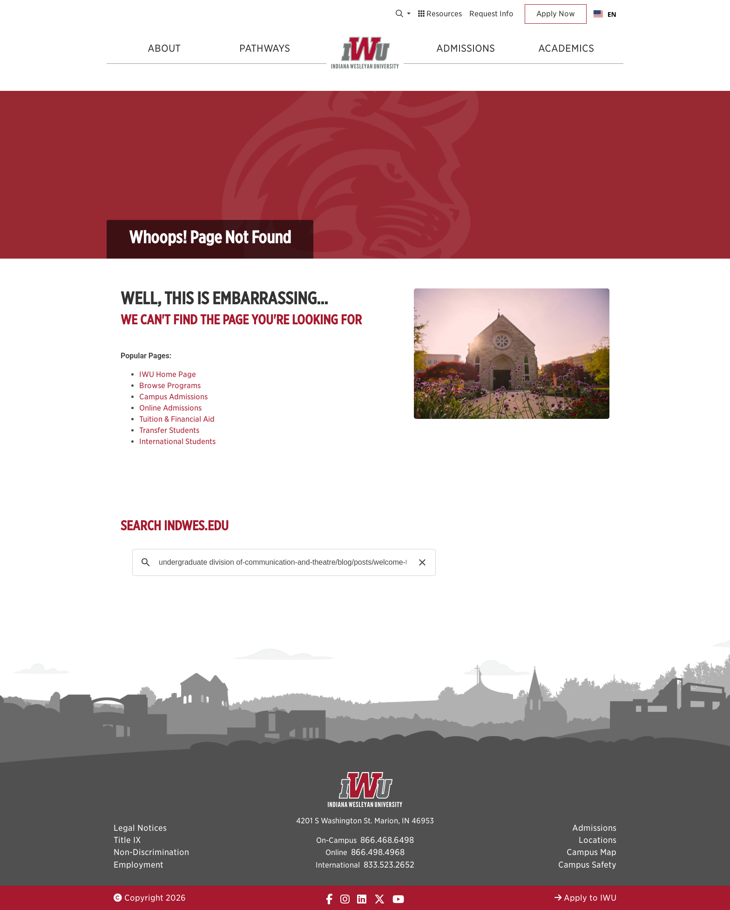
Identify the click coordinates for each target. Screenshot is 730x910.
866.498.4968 (378, 852)
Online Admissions (170, 408)
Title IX (127, 840)
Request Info (491, 13)
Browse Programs (170, 385)
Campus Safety (587, 864)
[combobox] (605, 14)
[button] (422, 562)
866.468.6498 (387, 840)
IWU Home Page (167, 374)
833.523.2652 (389, 864)
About (164, 48)
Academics (566, 48)
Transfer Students (169, 430)
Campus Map (591, 852)
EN (605, 14)
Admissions (465, 48)
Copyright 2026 (150, 898)
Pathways (264, 48)
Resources (440, 13)
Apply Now (555, 13)
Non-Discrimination (151, 852)
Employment (138, 864)
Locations (597, 840)
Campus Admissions (173, 396)
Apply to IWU (585, 898)
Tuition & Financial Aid (177, 419)
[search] (282, 562)
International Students (177, 441)
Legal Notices (140, 828)
